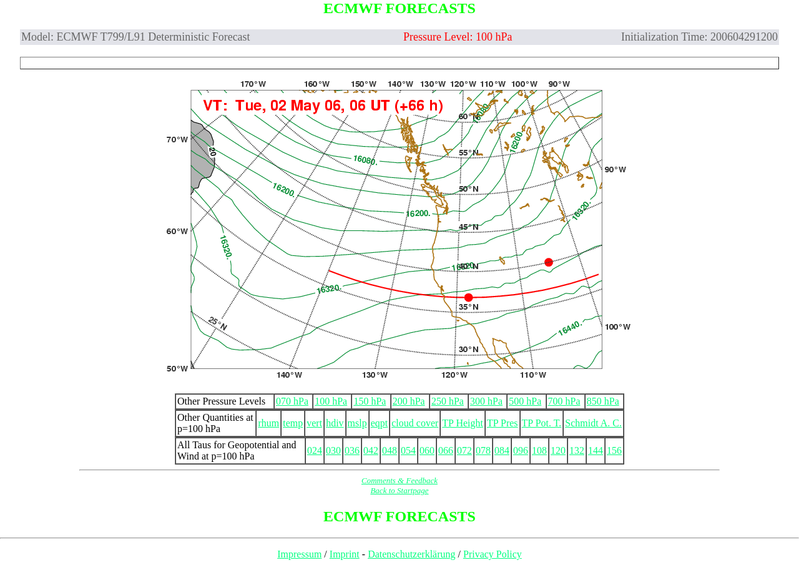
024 (314, 450)
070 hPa (292, 401)
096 (520, 450)
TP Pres (502, 423)
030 (333, 450)
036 (352, 450)
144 (595, 450)
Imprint (345, 554)
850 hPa (603, 401)
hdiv (334, 423)
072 (464, 450)
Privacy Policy (492, 554)
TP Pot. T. (542, 423)
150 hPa (369, 401)
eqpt (379, 423)
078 (483, 450)
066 (445, 450)
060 (426, 450)
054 (408, 450)
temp (293, 423)
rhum (268, 423)
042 (370, 450)
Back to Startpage (399, 490)
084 (501, 450)
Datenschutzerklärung (411, 554)
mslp (357, 423)
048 (389, 450)
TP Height (462, 423)
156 (614, 450)
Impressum (299, 554)
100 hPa (331, 401)
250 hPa (447, 401)
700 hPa (564, 401)
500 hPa (525, 401)
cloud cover (414, 423)
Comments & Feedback (399, 480)
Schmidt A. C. (593, 423)
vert (314, 423)
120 (558, 450)
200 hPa (409, 401)
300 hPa (486, 401)
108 (539, 450)
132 (576, 450)
